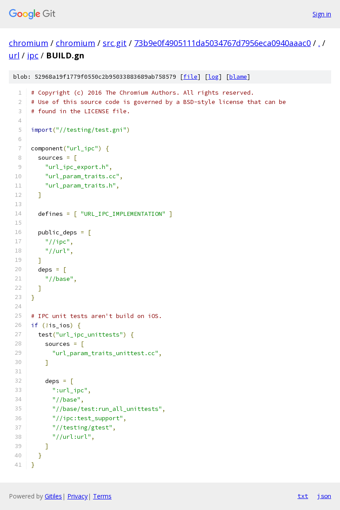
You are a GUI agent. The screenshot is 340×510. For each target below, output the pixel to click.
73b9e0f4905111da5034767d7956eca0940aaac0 (222, 43)
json (324, 496)
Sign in (322, 14)
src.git (115, 43)
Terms (102, 496)
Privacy (77, 496)
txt (303, 496)
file (190, 77)
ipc (33, 55)
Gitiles (53, 496)
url (14, 55)
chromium (28, 43)
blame (238, 77)
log (213, 77)
